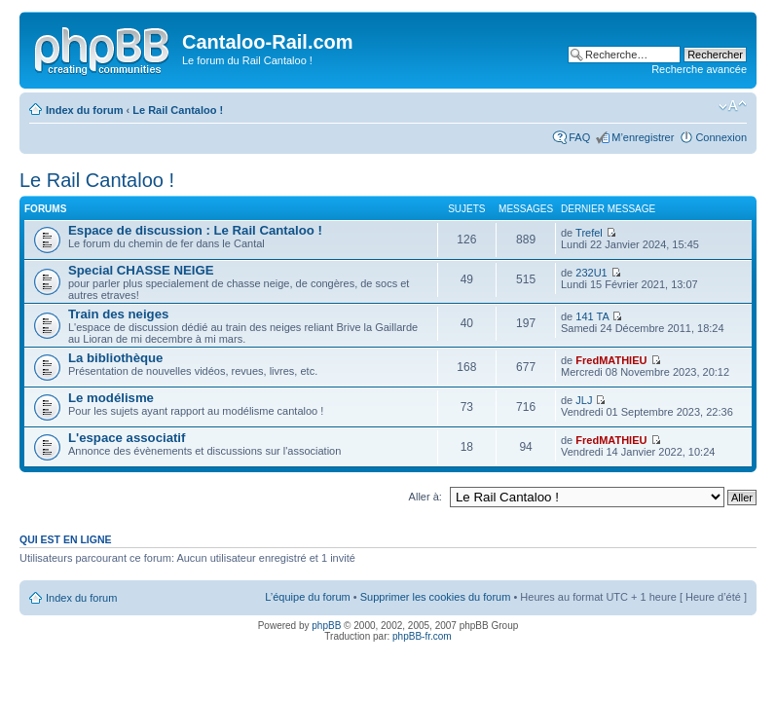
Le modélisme (111, 397)
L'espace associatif (126, 437)
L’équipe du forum (307, 597)
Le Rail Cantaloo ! (177, 110)
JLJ (583, 400)
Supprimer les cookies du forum (435, 597)
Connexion (721, 137)
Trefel (589, 233)
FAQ (579, 137)
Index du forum (84, 110)
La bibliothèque (115, 358)
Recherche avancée (699, 69)
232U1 (591, 272)
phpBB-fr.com (422, 636)
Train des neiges (118, 314)
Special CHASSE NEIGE (141, 270)
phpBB (326, 625)
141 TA (592, 316)
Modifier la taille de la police (733, 106)
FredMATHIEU (611, 360)
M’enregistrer (642, 137)
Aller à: (425, 496)
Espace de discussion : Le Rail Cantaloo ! (195, 230)
